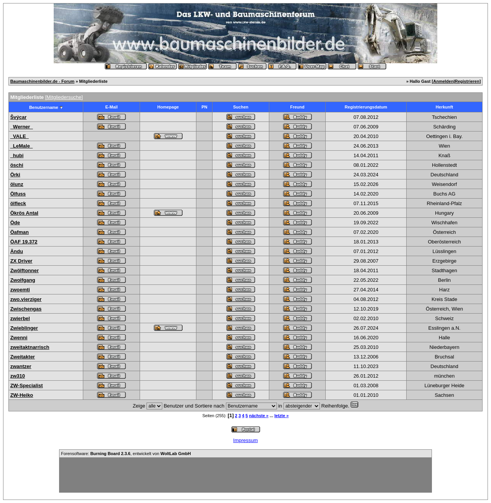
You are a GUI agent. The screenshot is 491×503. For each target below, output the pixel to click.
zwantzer (20, 366)
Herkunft (444, 107)
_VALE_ (19, 136)
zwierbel (20, 318)
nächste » (259, 415)
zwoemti (20, 290)
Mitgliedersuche (63, 97)
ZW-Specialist (26, 385)
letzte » (281, 415)
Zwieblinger (24, 328)
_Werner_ (21, 127)
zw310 (17, 376)
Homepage (168, 107)
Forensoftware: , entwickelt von (126, 453)
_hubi (17, 155)
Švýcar (18, 117)
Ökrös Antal (24, 213)
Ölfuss (18, 194)
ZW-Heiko (21, 395)
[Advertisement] (245, 475)
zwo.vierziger (26, 299)
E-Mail (111, 107)
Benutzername (43, 107)
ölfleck (18, 203)
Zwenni (19, 337)
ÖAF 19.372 (24, 242)
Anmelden (443, 81)
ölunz (16, 184)
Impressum (245, 440)
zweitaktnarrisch (29, 347)
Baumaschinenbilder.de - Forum (42, 81)
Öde (15, 222)
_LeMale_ (21, 146)
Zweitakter (22, 357)
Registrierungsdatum (366, 107)
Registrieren (467, 81)
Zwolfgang (22, 280)
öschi (16, 165)
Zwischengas (26, 309)
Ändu (16, 251)
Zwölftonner (24, 270)
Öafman (19, 232)
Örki (15, 175)
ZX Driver (21, 261)
